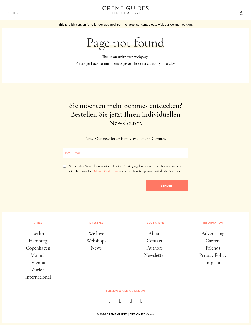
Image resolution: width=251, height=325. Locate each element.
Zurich (38, 270)
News (96, 248)
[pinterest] (131, 302)
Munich (38, 255)
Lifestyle (96, 222)
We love (96, 233)
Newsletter (154, 255)
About (154, 233)
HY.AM (149, 314)
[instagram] (120, 302)
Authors (155, 248)
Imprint (213, 262)
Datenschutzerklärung (105, 171)
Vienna (38, 262)
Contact (155, 241)
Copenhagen (38, 248)
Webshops (96, 241)
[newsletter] (141, 302)
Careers (213, 241)
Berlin (38, 233)
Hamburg (38, 241)
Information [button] (213, 222)
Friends (213, 248)
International (38, 277)
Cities (13, 13)
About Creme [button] (155, 222)
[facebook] (109, 302)
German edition (181, 24)
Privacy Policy (213, 255)
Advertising (212, 233)
